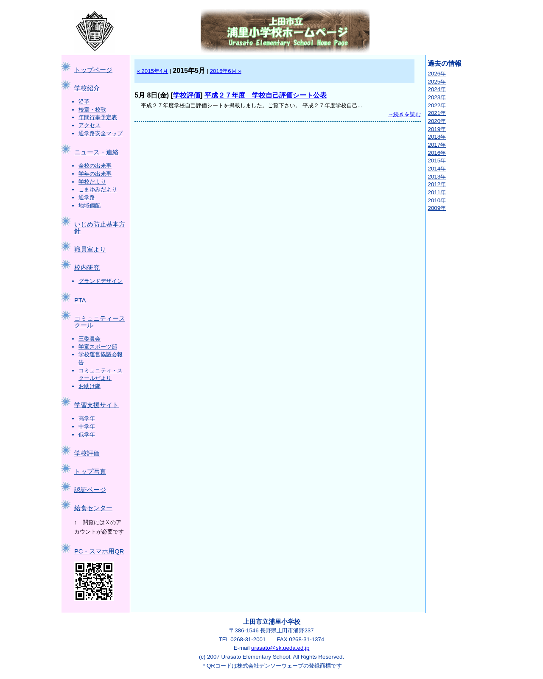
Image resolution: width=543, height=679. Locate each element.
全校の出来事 (95, 165)
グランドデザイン (100, 281)
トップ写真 (90, 471)
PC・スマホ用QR (99, 551)
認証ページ (90, 489)
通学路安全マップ (100, 133)
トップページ (93, 70)
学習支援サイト (96, 405)
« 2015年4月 (152, 71)
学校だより (92, 182)
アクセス (89, 125)
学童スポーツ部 (97, 347)
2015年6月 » (225, 71)
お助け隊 (89, 386)
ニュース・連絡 (96, 152)
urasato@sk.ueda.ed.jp (280, 648)
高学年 (86, 418)
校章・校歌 (92, 109)
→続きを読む (404, 114)
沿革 (84, 101)
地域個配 (89, 205)
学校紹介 (87, 88)
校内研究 (87, 267)
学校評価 (87, 453)
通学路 (86, 197)
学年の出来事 (95, 173)
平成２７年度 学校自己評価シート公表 (265, 95)
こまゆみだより (97, 189)
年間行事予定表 (97, 117)
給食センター (93, 508)
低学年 (86, 434)
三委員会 (89, 338)
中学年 (86, 426)
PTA (80, 300)
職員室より (90, 249)
